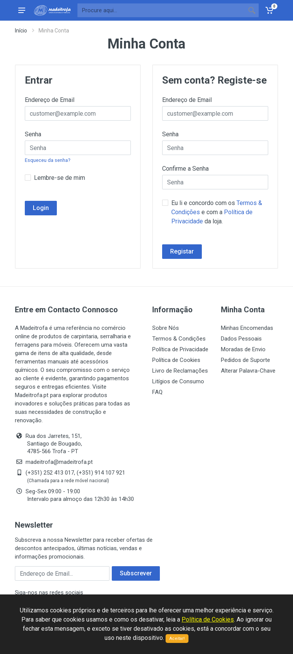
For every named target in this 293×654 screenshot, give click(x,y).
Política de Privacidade (180, 349)
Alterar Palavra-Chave (248, 370)
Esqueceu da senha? (47, 160)
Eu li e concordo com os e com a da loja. (216, 212)
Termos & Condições (179, 338)
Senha (33, 134)
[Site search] (161, 10)
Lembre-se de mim (59, 177)
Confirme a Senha (185, 168)
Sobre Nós (165, 328)
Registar (182, 251)
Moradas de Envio (243, 349)
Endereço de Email (49, 99)
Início (21, 30)
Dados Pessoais (241, 338)
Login (41, 208)
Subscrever (136, 573)
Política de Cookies (176, 360)
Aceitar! (177, 638)
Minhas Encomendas (247, 328)
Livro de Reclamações (180, 370)
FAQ (157, 392)
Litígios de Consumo (178, 381)
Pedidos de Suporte (245, 360)
